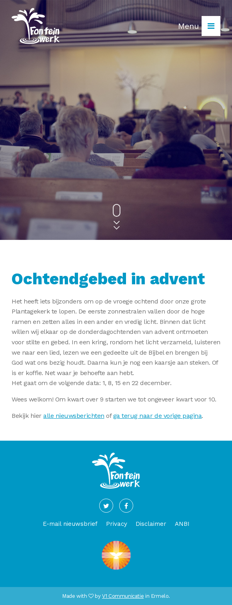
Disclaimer (151, 523)
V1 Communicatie (123, 596)
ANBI (182, 523)
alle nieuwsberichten (73, 415)
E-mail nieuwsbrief (70, 523)
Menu (199, 26)
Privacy (116, 523)
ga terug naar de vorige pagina (157, 415)
